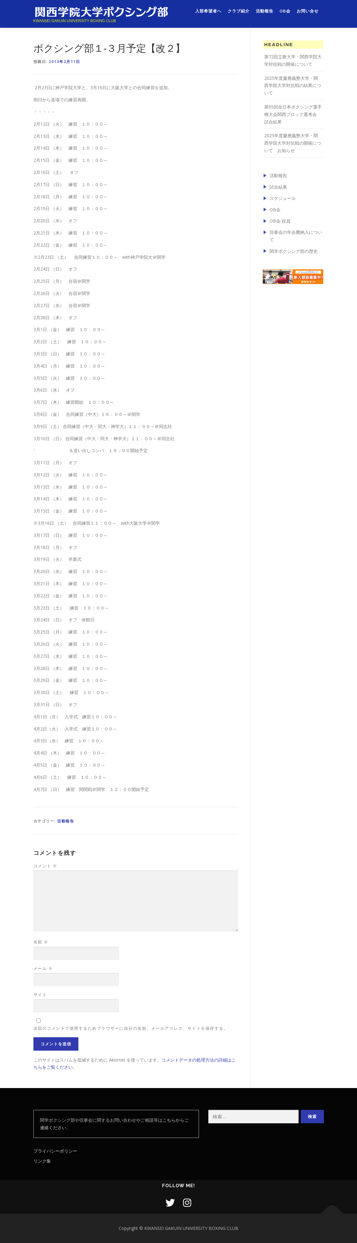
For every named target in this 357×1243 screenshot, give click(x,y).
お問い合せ (308, 11)
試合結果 (278, 187)
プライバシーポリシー (55, 1151)
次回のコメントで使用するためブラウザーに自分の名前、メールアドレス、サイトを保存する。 (130, 1028)
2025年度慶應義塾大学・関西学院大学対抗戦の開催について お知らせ (292, 142)
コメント (45, 866)
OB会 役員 (280, 221)
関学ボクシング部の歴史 (294, 251)
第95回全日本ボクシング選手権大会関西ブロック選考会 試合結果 (293, 114)
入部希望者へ (208, 11)
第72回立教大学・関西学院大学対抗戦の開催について (293, 60)
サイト (40, 994)
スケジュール (283, 198)
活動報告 (264, 11)
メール (43, 968)
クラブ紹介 (239, 11)
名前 (40, 942)
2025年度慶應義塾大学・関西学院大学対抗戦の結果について (292, 85)
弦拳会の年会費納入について (296, 236)
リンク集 (42, 1161)
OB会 (285, 11)
